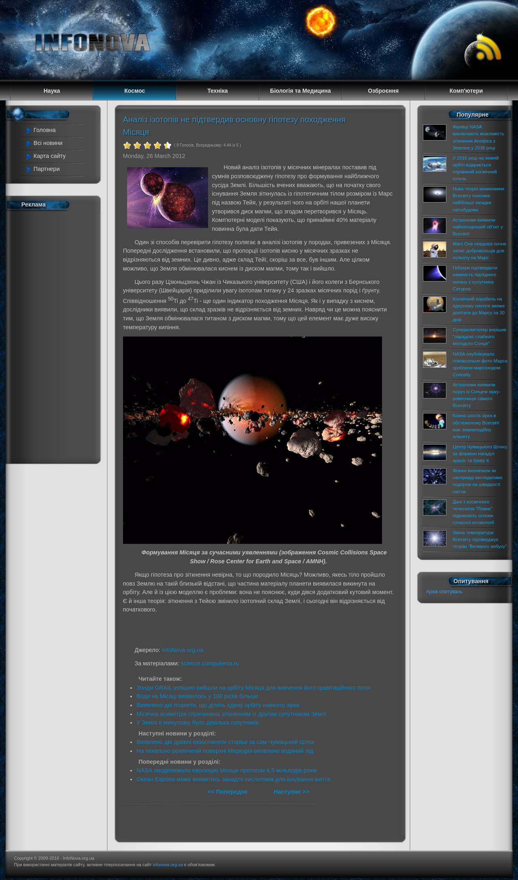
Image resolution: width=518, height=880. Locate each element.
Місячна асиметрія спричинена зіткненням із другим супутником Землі (231, 714)
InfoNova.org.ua (182, 650)
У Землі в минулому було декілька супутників (197, 722)
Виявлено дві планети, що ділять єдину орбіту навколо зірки (217, 705)
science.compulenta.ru (210, 663)
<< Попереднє (228, 791)
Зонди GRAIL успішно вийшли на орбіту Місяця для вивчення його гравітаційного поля (253, 687)
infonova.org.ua (168, 864)
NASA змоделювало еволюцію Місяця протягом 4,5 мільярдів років (226, 770)
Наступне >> (291, 791)
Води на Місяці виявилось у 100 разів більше (197, 696)
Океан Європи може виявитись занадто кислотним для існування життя (233, 779)
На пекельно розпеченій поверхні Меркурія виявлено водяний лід (224, 751)
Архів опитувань (444, 591)
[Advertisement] (57, 335)
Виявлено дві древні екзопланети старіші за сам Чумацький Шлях (225, 742)
